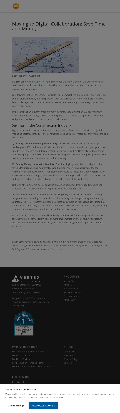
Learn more (58, 397)
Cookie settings (16, 406)
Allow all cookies (43, 406)
